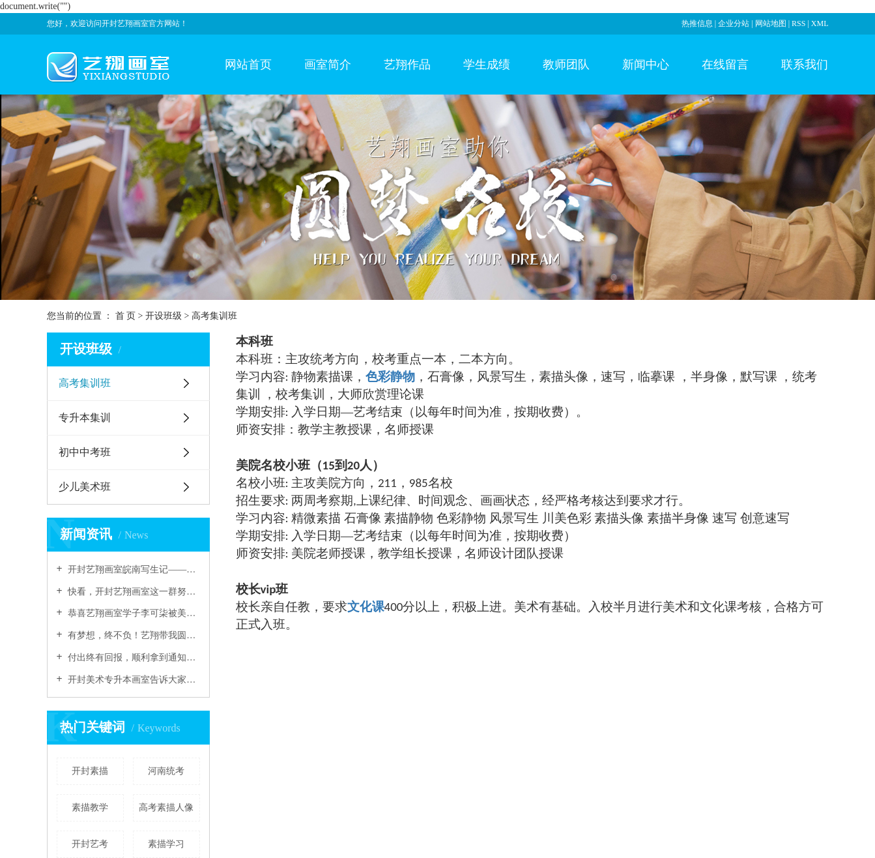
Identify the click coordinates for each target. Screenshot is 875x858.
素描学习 (166, 844)
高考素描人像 (166, 807)
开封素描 (90, 771)
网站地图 (771, 23)
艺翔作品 (407, 64)
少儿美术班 (85, 486)
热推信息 (697, 23)
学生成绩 (486, 64)
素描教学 (90, 807)
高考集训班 (85, 383)
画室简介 (327, 64)
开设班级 (164, 316)
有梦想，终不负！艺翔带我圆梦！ (133, 635)
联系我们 (804, 64)
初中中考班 (85, 452)
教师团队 (566, 64)
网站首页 (248, 64)
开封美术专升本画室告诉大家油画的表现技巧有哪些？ (133, 680)
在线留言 (725, 64)
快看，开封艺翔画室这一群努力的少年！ (133, 592)
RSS (798, 23)
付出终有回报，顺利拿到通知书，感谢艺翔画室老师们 (133, 657)
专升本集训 (85, 417)
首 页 (125, 316)
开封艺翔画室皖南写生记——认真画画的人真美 (133, 569)
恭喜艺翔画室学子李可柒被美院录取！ (133, 613)
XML (820, 23)
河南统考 (166, 771)
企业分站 (733, 23)
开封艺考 (90, 844)
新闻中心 (645, 64)
